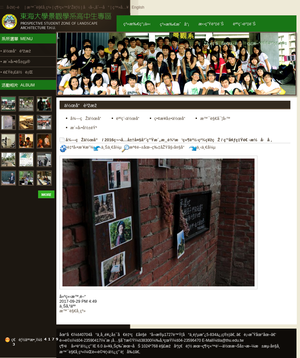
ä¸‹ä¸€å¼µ (202, 147)
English (138, 7)
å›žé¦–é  (15, 7)
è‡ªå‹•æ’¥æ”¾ (76, 147)
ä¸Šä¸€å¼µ (107, 147)
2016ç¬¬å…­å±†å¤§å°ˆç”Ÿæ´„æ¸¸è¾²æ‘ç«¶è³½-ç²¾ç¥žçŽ (162, 139)
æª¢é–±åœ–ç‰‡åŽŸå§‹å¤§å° (155, 147)
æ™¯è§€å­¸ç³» (39, 7)
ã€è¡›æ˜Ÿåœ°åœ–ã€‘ (256, 334)
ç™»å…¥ (120, 7)
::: (2, 7)
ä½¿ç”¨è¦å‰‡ (121, 352)
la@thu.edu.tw (231, 340)
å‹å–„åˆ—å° (96, 7)
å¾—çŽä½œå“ (83, 139)
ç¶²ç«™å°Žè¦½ (67, 7)
